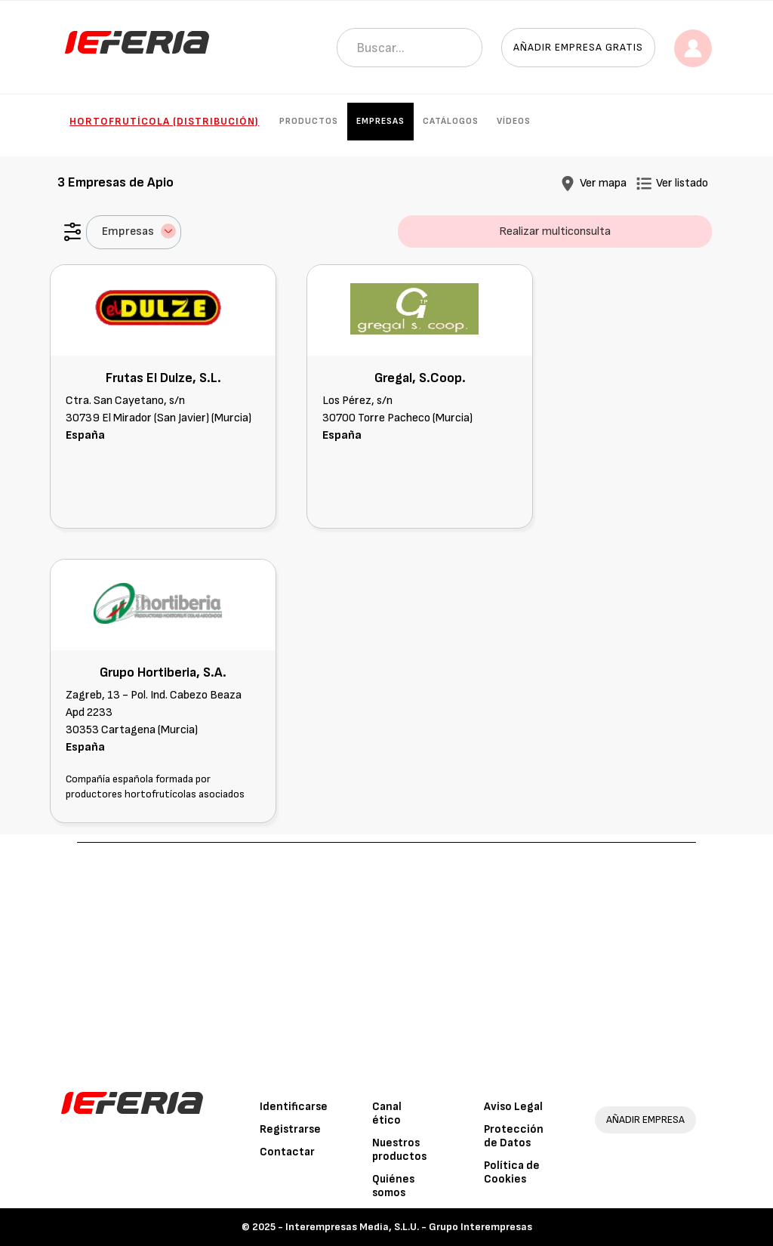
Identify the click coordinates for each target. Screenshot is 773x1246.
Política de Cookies (512, 1172)
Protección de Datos (514, 1136)
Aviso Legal (513, 1107)
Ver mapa (603, 183)
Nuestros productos (399, 1150)
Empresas (380, 121)
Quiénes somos (393, 1186)
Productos (308, 121)
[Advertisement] (387, 956)
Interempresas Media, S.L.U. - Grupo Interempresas (408, 1226)
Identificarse (294, 1107)
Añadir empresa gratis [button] (578, 47)
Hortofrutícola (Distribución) (164, 121)
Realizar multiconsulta (555, 231)
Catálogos (451, 121)
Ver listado (682, 183)
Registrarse (290, 1129)
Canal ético (387, 1113)
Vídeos (514, 121)
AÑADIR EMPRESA (645, 1119)
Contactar (287, 1152)
